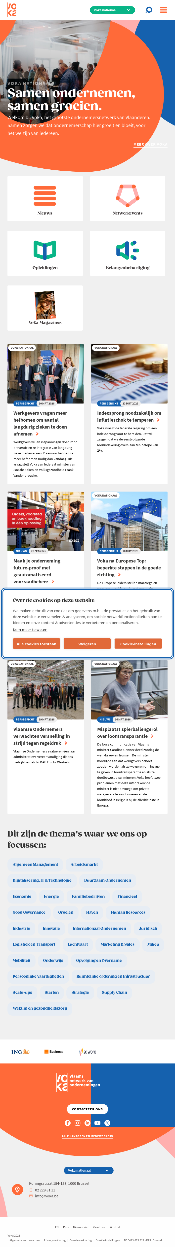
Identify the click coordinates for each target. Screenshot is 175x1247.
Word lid (115, 1227)
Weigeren (87, 643)
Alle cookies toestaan (36, 643)
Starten (52, 992)
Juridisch (148, 928)
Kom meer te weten (30, 629)
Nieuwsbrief (80, 1227)
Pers (66, 1227)
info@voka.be (43, 1195)
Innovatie (51, 928)
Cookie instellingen (108, 1240)
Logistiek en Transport (34, 944)
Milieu (153, 944)
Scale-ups (22, 992)
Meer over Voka (150, 144)
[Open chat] (150, 10)
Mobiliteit (21, 960)
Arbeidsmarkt (84, 864)
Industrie (21, 928)
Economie (22, 896)
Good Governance (29, 912)
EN (57, 1227)
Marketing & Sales (117, 944)
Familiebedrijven (88, 896)
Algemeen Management (35, 864)
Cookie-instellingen (138, 643)
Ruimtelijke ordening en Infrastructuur (113, 976)
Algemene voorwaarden (24, 1240)
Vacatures (99, 1227)
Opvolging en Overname (99, 960)
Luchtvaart (78, 944)
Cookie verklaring (81, 1240)
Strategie (80, 992)
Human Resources (128, 912)
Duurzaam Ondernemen (107, 880)
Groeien (65, 912)
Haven (92, 912)
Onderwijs (53, 960)
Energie (51, 896)
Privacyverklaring (55, 1240)
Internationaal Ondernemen (99, 928)
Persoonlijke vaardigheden (38, 976)
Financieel (127, 896)
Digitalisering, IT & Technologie (42, 880)
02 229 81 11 (42, 1189)
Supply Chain (114, 992)
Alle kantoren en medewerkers (87, 1136)
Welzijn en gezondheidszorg (40, 1008)
